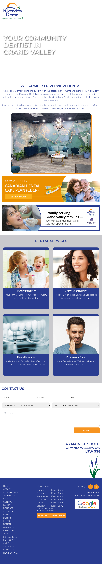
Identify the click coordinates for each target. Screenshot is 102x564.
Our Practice (10, 492)
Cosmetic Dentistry (8, 513)
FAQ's (6, 499)
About (6, 489)
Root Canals (10, 553)
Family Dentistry (8, 506)
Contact (8, 502)
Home (6, 486)
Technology (10, 495)
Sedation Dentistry (8, 548)
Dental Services (8, 519)
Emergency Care (9, 541)
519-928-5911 (93, 492)
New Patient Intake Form (51, 515)
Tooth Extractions (10, 535)
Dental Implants (8, 526)
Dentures (8, 530)
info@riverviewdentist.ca (87, 496)
